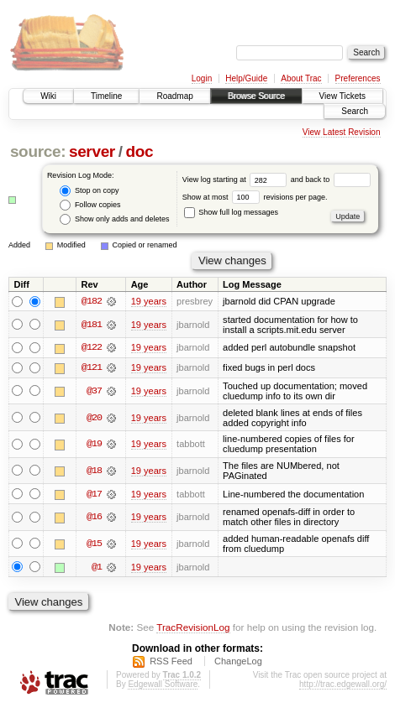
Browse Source (256, 96)
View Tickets (342, 96)
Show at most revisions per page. (255, 197)
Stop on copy (89, 190)
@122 (92, 348)
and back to (331, 179)
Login (202, 78)
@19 (94, 444)
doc (139, 151)
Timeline (106, 96)
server (92, 151)
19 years (148, 301)
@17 (94, 494)
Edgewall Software (163, 685)
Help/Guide (246, 78)
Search (354, 111)
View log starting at (236, 179)
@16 (94, 517)
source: (38, 151)
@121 (92, 368)
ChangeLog (238, 662)
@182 (92, 301)
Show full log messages (231, 212)
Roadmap (174, 96)
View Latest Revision (342, 132)
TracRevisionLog (192, 627)
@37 (94, 391)
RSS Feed (171, 662)
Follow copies (90, 205)
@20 (94, 417)
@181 (92, 324)
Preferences (358, 78)
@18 (94, 471)
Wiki (48, 96)
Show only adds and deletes (114, 219)
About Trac (301, 78)
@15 (94, 544)
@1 (97, 568)
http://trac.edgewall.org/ (343, 685)
